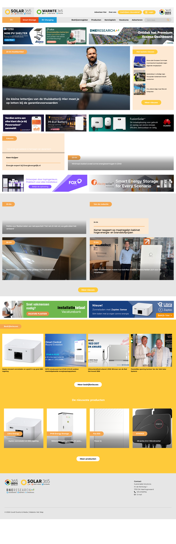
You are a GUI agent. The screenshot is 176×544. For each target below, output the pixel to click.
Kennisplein (110, 20)
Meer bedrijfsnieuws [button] (88, 409)
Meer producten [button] (88, 483)
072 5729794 (142, 517)
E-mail (139, 519)
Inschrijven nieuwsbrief (130, 12)
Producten (96, 20)
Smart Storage (29, 20)
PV (11, 20)
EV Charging (47, 20)
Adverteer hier (100, 12)
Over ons (112, 12)
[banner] (23, 35)
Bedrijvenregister (80, 20)
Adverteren (137, 20)
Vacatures (124, 20)
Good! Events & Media (19, 537)
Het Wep (39, 537)
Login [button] (151, 12)
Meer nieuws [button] (151, 102)
